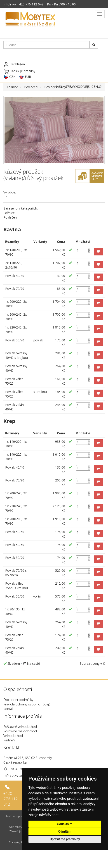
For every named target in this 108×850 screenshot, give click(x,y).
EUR (28, 76)
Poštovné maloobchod (20, 731)
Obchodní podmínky (18, 700)
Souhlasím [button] (65, 824)
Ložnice (12, 87)
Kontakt (9, 709)
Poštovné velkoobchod (20, 726)
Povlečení (31, 87)
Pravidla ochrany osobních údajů (27, 704)
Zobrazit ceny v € (92, 663)
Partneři (9, 740)
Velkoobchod (13, 735)
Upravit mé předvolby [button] (65, 839)
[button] (98, 251)
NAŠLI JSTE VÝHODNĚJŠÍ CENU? (77, 86)
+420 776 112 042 (30, 4)
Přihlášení (18, 64)
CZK (12, 76)
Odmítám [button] (64, 831)
